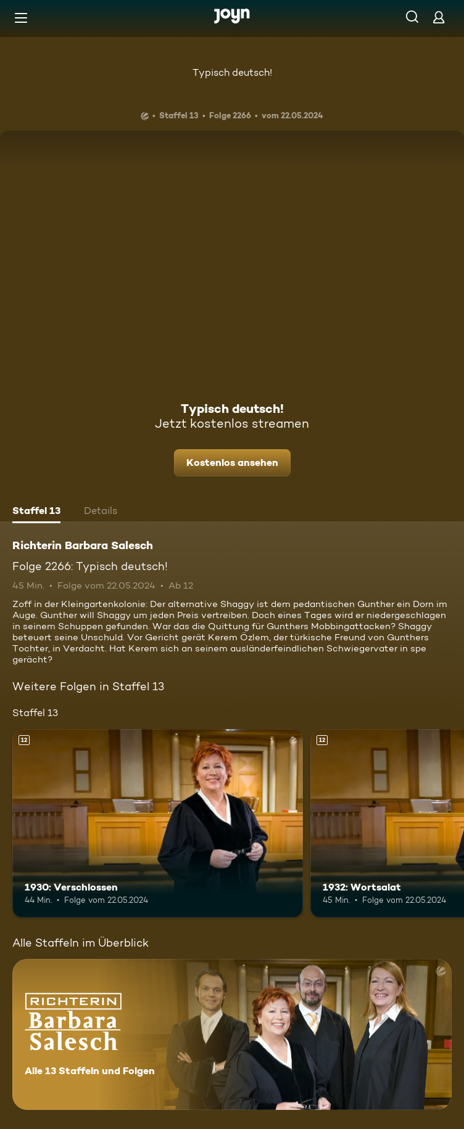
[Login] (438, 17)
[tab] (36, 512)
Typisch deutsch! (232, 72)
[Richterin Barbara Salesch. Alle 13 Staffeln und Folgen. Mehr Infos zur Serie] (232, 1034)
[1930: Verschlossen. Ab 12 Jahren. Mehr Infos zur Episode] (157, 823)
